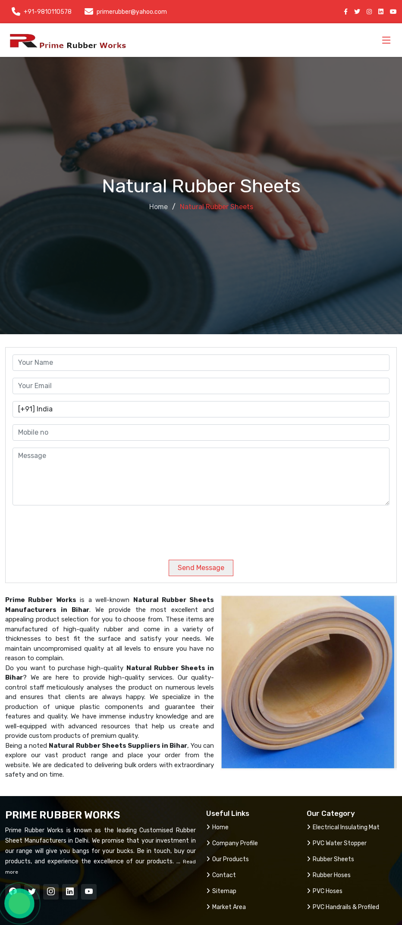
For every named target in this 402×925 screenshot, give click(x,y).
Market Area (226, 907)
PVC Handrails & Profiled (343, 907)
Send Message (201, 568)
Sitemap (221, 891)
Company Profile (232, 843)
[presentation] (71, 529)
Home (158, 207)
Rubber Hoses (329, 875)
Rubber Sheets (330, 859)
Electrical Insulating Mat (343, 827)
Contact (221, 875)
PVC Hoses (324, 891)
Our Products (227, 859)
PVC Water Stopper (337, 843)
